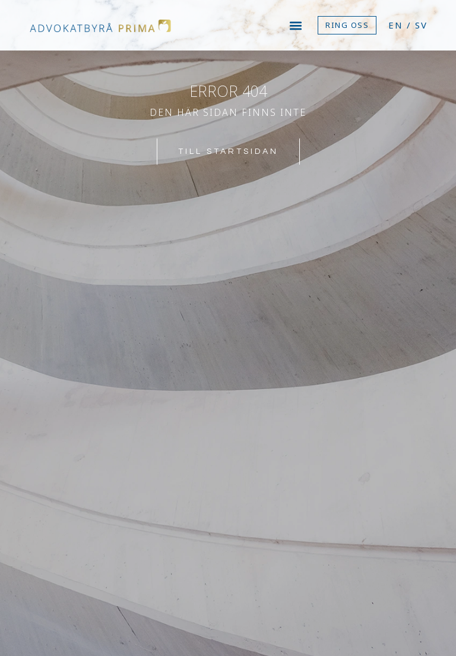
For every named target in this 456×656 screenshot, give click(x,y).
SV (421, 25)
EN (395, 25)
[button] (296, 25)
